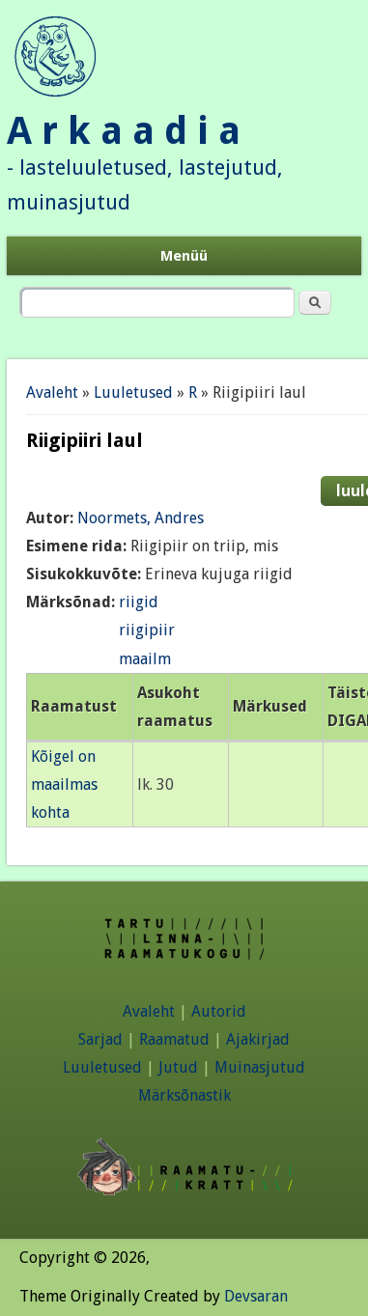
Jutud (178, 1067)
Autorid (218, 1011)
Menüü (184, 256)
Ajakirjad (258, 1039)
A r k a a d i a (124, 131)
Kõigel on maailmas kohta (64, 784)
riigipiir (147, 630)
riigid (138, 602)
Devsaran (256, 1296)
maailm (145, 659)
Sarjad (100, 1039)
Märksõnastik (184, 1095)
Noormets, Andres (140, 518)
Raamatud (174, 1039)
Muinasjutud (259, 1067)
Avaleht (52, 392)
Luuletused (133, 392)
